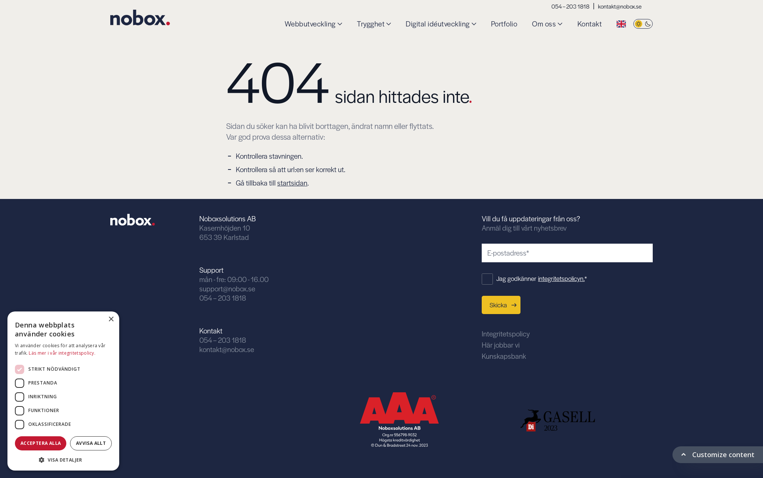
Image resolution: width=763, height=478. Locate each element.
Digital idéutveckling (438, 24)
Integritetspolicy (506, 333)
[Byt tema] (643, 24)
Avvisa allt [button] (91, 443)
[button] (63, 459)
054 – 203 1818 (570, 6)
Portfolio (504, 24)
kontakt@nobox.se (620, 6)
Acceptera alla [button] (40, 443)
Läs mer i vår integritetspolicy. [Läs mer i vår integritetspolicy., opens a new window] (62, 353)
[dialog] (63, 391)
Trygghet (370, 24)
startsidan (292, 183)
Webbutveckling (310, 24)
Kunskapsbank (504, 356)
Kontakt (589, 24)
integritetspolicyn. (561, 278)
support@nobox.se (227, 289)
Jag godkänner (541, 278)
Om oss (544, 24)
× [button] (111, 319)
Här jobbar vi (501, 344)
